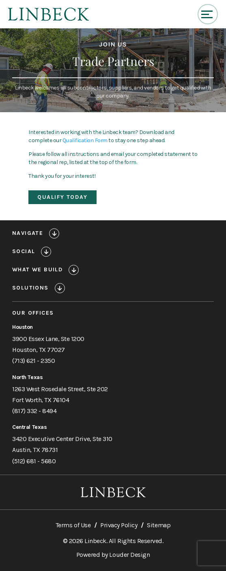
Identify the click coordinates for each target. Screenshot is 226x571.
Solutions (30, 288)
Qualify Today (62, 197)
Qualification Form (85, 140)
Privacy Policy (118, 525)
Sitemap (158, 525)
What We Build (37, 269)
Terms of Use (73, 525)
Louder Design (129, 554)
